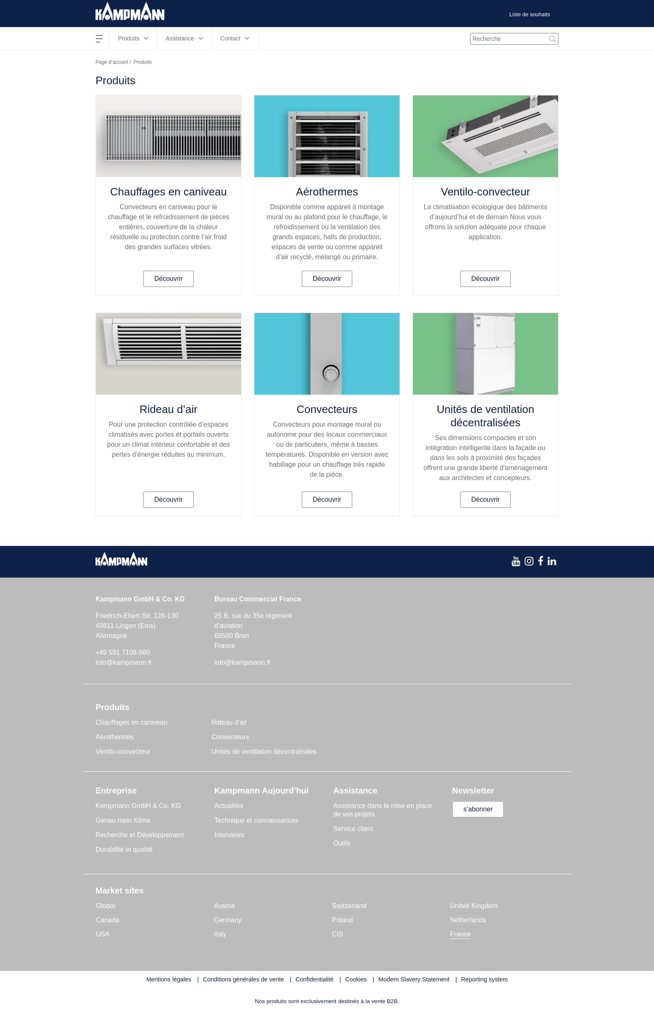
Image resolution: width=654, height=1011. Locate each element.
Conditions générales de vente (243, 979)
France (460, 934)
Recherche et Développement (140, 834)
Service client (353, 828)
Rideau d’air (169, 409)
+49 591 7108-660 (123, 652)
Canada (107, 919)
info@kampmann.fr (124, 662)
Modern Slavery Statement (413, 979)
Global (105, 905)
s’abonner (478, 809)
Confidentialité (315, 979)
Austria (224, 905)
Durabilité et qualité (124, 849)
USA (103, 934)
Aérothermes (327, 191)
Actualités (228, 805)
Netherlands (468, 919)
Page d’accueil (112, 62)
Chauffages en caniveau (168, 191)
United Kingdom (474, 905)
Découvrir (168, 278)
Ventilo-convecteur (485, 191)
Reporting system (484, 979)
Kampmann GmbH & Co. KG (138, 805)
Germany (227, 919)
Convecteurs (327, 409)
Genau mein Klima (123, 820)
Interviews (229, 834)
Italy (220, 934)
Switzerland (349, 905)
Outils (341, 843)
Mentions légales (168, 979)
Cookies (356, 979)
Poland (342, 919)
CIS (337, 934)
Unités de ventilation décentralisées (485, 416)
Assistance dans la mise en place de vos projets (382, 810)
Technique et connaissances (256, 820)
